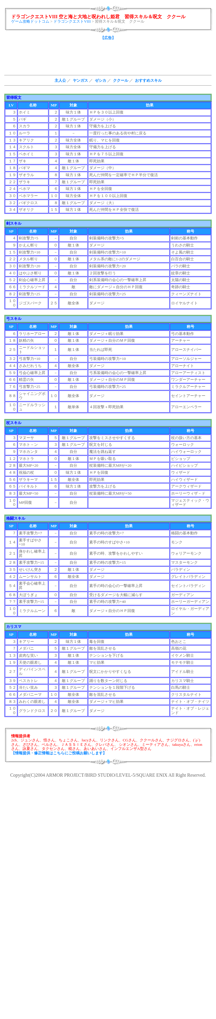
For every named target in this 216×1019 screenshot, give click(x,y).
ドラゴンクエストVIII (72, 21)
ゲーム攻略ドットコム (30, 21)
